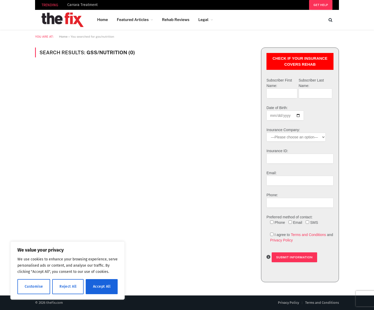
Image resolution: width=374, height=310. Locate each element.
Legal (203, 19)
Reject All (67, 286)
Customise (34, 286)
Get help (320, 4)
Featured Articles (133, 19)
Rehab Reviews (175, 19)
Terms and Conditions (308, 235)
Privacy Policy (281, 240)
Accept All (101, 286)
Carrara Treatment (82, 5)
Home (102, 19)
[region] (67, 270)
